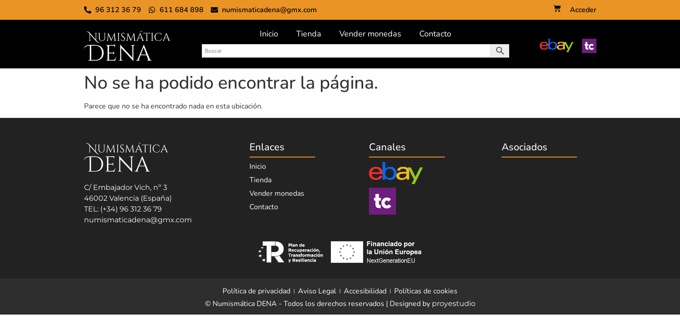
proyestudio (454, 303)
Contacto (435, 33)
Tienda (308, 33)
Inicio (269, 33)
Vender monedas (370, 33)
